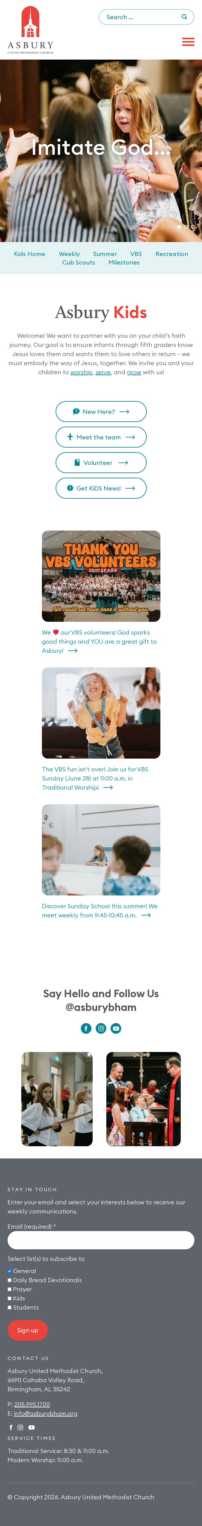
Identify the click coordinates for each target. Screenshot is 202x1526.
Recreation (172, 254)
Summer (105, 254)
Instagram (101, 1028)
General (24, 1271)
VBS (136, 254)
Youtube (116, 1028)
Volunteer (99, 462)
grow (134, 372)
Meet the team (99, 437)
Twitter (31, 1427)
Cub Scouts (78, 262)
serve (103, 372)
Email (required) (32, 1226)
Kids (19, 1298)
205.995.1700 (32, 1404)
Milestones (124, 262)
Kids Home (29, 254)
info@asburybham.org (45, 1413)
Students (26, 1307)
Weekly (69, 254)
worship (81, 372)
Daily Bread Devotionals (47, 1280)
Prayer (22, 1289)
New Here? (99, 411)
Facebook (86, 1028)
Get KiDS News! (99, 488)
